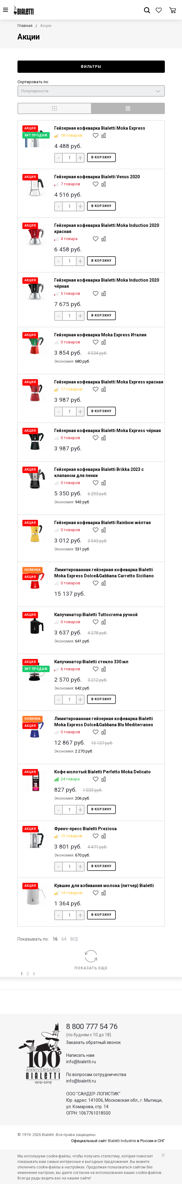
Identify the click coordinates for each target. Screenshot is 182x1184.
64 (64, 939)
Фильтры (91, 67)
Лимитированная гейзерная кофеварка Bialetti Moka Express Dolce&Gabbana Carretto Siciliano (104, 572)
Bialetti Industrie (122, 1140)
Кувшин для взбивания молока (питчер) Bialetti (104, 885)
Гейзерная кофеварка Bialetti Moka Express (99, 128)
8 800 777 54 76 (91, 1026)
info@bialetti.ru (81, 1061)
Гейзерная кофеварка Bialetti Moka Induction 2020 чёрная (106, 283)
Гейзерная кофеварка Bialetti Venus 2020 (97, 176)
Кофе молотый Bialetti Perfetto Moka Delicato (102, 771)
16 (55, 939)
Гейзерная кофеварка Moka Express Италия (100, 334)
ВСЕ (74, 939)
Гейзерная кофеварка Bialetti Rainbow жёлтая (102, 522)
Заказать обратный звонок (93, 1042)
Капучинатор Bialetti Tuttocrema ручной (96, 614)
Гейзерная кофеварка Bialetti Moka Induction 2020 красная (106, 228)
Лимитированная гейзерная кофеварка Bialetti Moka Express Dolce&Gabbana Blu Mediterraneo (103, 721)
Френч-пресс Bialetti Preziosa (85, 828)
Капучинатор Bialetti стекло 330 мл (91, 661)
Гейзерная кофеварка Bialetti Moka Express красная (108, 381)
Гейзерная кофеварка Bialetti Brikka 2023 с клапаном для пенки (99, 472)
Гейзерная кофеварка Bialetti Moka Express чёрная (107, 430)
